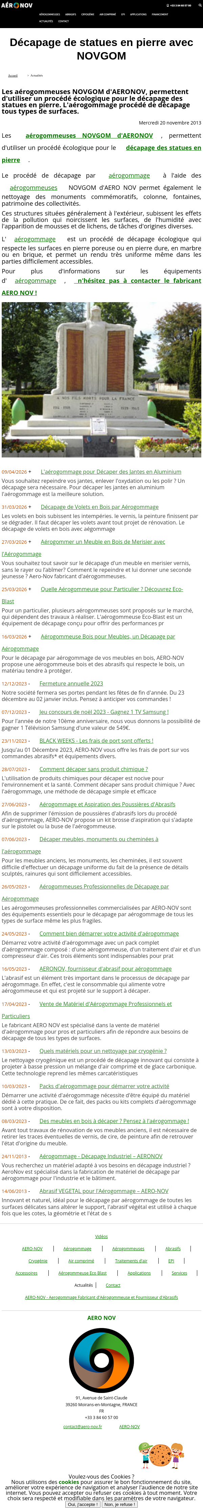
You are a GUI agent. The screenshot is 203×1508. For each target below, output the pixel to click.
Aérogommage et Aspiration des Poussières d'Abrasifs (108, 804)
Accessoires (27, 1273)
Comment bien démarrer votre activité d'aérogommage (109, 933)
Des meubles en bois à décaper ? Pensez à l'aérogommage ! (114, 1121)
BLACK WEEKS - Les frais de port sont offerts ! (96, 740)
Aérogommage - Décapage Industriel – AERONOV (101, 1156)
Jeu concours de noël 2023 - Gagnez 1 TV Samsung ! (104, 712)
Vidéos (101, 1236)
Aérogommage (77, 1249)
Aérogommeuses (128, 1249)
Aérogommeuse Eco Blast (83, 1273)
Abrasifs (173, 1249)
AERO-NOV (32, 1249)
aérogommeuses (34, 187)
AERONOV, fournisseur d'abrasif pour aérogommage (106, 968)
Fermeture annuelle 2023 (71, 683)
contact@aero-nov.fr (82, 1427)
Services (179, 1273)
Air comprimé (81, 1261)
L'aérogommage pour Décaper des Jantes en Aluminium (111, 471)
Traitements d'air (131, 1261)
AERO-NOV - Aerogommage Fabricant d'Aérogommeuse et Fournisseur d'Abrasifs (101, 1297)
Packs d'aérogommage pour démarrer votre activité (105, 1086)
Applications (139, 1273)
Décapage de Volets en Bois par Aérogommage (100, 507)
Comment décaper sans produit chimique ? (94, 769)
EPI (171, 1261)
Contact (113, 1285)
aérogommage (129, 175)
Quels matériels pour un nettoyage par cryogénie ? (103, 1051)
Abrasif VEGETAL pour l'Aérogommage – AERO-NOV (104, 1191)
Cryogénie (37, 1261)
